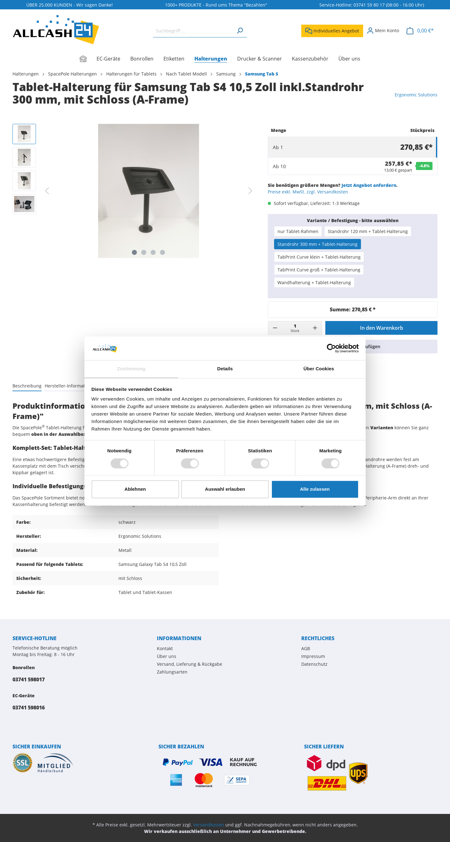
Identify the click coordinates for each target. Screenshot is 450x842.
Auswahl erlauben (225, 489)
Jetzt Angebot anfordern (369, 185)
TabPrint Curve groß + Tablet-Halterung (319, 270)
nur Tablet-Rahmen (298, 231)
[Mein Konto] (383, 31)
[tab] (27, 385)
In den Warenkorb (381, 327)
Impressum (313, 656)
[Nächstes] (250, 191)
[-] (275, 327)
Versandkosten (208, 825)
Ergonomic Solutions (416, 95)
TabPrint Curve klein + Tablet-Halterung (319, 257)
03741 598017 (28, 679)
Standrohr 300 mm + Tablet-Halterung (318, 244)
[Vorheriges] (47, 191)
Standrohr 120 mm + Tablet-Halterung (368, 231)
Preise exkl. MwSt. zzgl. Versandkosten (308, 192)
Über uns (166, 656)
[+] (315, 327)
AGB (305, 648)
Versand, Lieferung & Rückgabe (189, 664)
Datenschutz (314, 664)
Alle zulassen (315, 489)
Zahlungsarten (172, 672)
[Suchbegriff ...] (193, 30)
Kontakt (165, 648)
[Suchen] (239, 30)
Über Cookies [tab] (318, 369)
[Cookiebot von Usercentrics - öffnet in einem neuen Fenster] (331, 348)
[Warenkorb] (420, 31)
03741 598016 (28, 707)
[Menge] (295, 328)
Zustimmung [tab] (131, 369)
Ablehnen (135, 489)
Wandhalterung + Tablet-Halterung (314, 282)
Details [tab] (225, 369)
